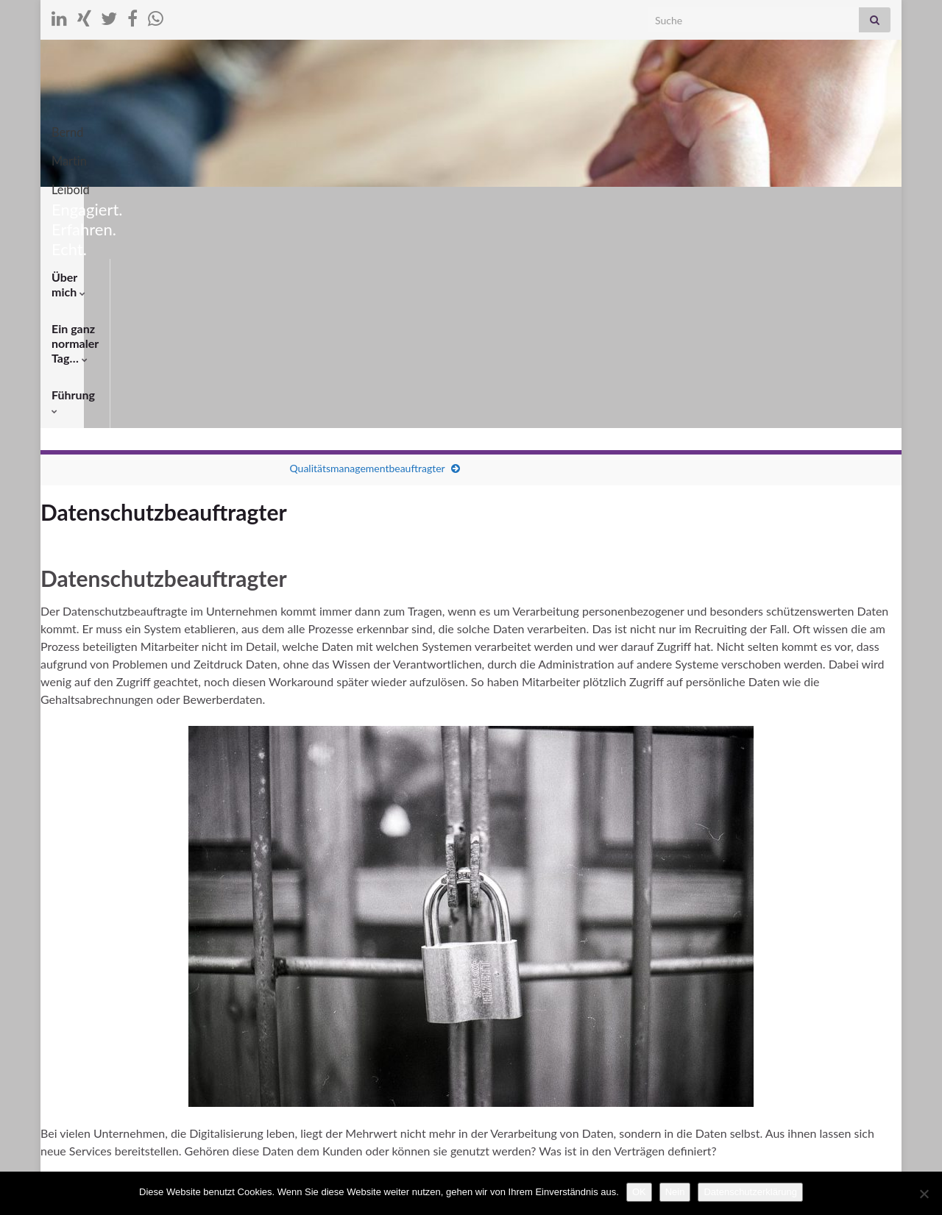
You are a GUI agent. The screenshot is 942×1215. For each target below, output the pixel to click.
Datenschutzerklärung (750, 1191)
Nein (675, 1191)
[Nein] (923, 1193)
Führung (317, 205)
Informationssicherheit (434, 981)
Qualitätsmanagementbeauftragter (367, 263)
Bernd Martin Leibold (471, 127)
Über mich (83, 205)
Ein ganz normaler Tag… (203, 205)
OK (639, 1191)
